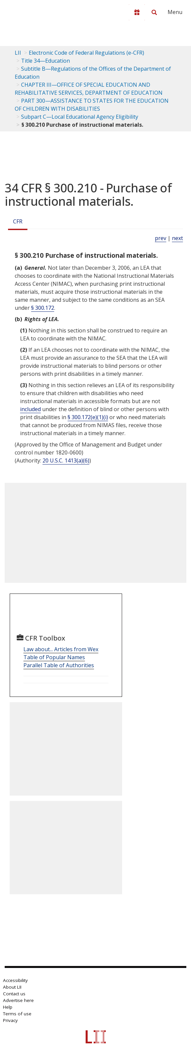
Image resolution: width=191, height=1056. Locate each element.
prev (160, 238)
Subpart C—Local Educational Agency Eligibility (79, 116)
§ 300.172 (42, 307)
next (177, 238)
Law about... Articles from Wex (60, 649)
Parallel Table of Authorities (58, 665)
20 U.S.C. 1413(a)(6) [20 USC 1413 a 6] (65, 460)
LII (18, 52)
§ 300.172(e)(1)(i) (88, 417)
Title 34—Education (45, 60)
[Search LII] (154, 12)
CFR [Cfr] (17, 221)
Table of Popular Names (54, 657)
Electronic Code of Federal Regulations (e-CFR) (86, 52)
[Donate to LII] (137, 12)
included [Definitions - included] (30, 409)
